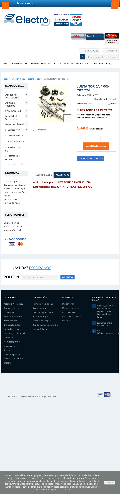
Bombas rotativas (15, 141)
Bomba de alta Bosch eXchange (14, 236)
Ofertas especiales (11, 227)
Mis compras (68, 395)
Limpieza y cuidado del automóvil (12, 201)
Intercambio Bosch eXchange (12, 178)
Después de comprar (14, 284)
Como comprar (11, 258)
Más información (43, 175)
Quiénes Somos (11, 313)
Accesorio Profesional (12, 96)
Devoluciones (10, 276)
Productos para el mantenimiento (14, 212)
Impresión (42, 130)
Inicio (6, 79)
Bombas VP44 (13, 130)
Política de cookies (13, 317)
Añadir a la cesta (96, 146)
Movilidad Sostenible (11, 118)
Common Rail (13, 111)
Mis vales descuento (71, 399)
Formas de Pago (12, 280)
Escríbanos (40, 359)
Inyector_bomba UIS (13, 149)
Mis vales (66, 412)
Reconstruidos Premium (12, 158)
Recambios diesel (34, 79)
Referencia (81, 95)
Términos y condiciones (15, 262)
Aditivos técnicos (10, 104)
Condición (81, 104)
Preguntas (62, 175)
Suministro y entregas (14, 266)
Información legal (12, 320)
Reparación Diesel (15, 170)
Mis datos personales (71, 408)
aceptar (110, 482)
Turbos (9, 219)
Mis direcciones (68, 404)
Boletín (11, 368)
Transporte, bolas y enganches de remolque (13, 188)
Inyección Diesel (18, 79)
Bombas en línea (15, 136)
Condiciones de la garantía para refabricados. (12, 291)
